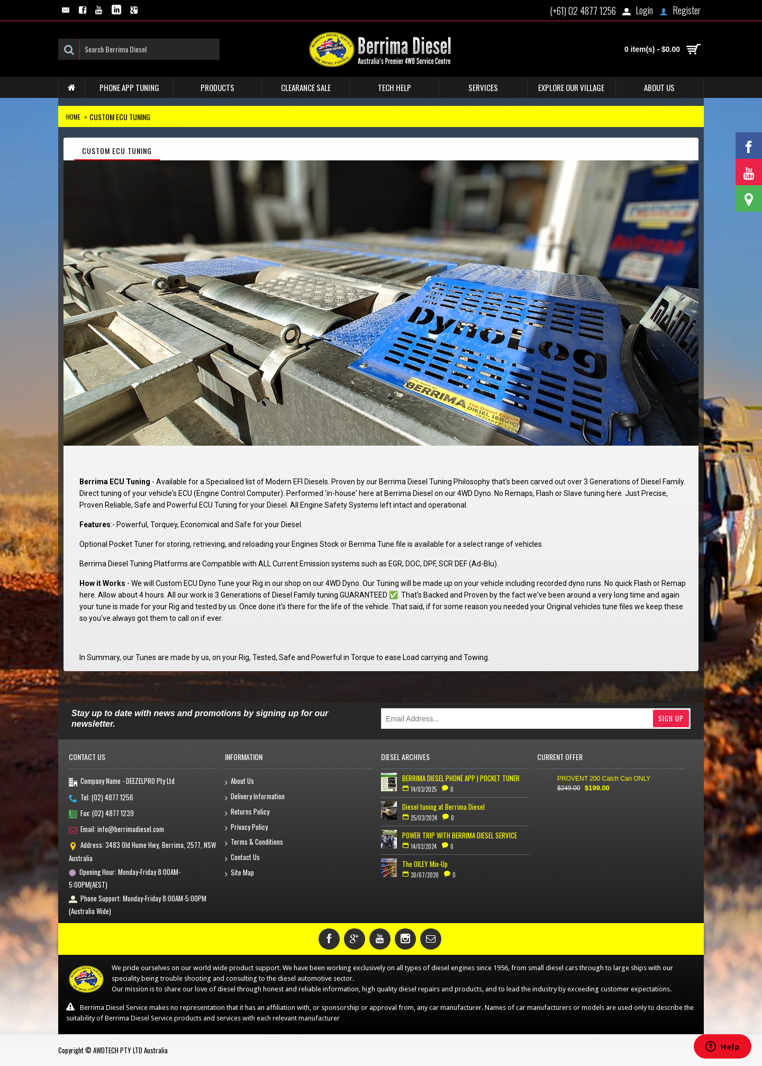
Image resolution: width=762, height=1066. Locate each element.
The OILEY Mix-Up (425, 864)
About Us (239, 781)
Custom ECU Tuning (119, 116)
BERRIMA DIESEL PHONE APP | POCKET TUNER (461, 778)
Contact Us (242, 858)
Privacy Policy (246, 827)
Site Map (239, 873)
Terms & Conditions (254, 842)
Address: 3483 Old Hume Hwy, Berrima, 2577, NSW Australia (142, 851)
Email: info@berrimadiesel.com (116, 830)
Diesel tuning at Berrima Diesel (443, 806)
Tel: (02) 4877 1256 (101, 798)
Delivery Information (255, 797)
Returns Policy (247, 812)
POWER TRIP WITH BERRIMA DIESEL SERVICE (459, 835)
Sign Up (671, 718)
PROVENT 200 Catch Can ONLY (603, 778)
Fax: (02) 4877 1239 (101, 814)
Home (73, 116)
